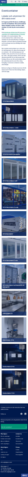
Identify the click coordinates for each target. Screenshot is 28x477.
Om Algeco (3, 457)
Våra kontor (18, 441)
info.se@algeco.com (6, 462)
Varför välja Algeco (5, 443)
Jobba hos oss (4, 452)
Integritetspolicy (19, 452)
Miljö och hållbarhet (5, 441)
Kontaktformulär (19, 438)
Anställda (18, 436)
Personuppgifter (19, 454)
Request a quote (24, 4)
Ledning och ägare (5, 454)
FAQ (2, 449)
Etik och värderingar (5, 436)
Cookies (17, 449)
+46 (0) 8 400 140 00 (8, 470)
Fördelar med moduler (6, 438)
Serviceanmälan (19, 443)
